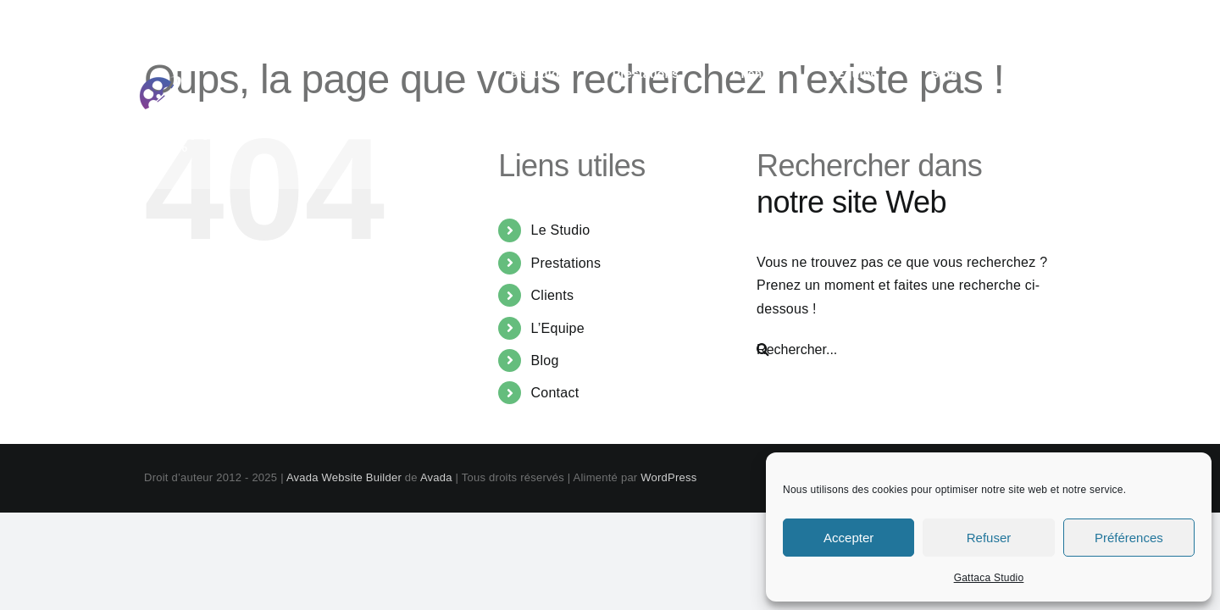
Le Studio (561, 230)
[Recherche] (763, 350)
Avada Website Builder (344, 477)
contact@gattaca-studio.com (1043, 19)
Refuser (989, 537)
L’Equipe (558, 328)
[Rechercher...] (904, 350)
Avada (436, 477)
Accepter (848, 537)
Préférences (1129, 537)
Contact (555, 392)
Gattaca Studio (989, 578)
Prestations (566, 263)
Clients (552, 295)
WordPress (668, 477)
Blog (545, 360)
